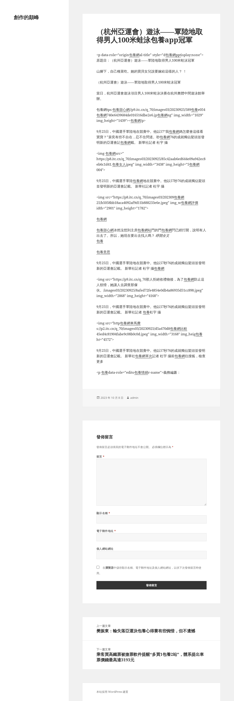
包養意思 (103, 252)
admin (134, 398)
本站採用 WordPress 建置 (112, 692)
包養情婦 (141, 372)
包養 (194, 109)
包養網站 (144, 230)
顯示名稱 (103, 513)
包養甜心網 (121, 109)
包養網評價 (189, 202)
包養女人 (119, 164)
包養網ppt (173, 54)
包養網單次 (143, 356)
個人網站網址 (105, 549)
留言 (100, 457)
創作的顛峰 (26, 17)
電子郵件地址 (106, 531)
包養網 (134, 54)
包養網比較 (178, 328)
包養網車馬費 (130, 323)
